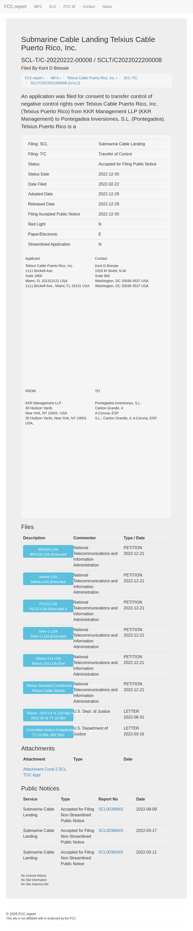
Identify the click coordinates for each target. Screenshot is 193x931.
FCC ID (69, 7)
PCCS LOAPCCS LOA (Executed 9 (48, 606)
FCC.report (15, 6)
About (107, 7)
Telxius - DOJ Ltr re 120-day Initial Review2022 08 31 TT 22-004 (49, 715)
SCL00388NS (111, 809)
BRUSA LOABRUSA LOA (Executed (48, 551)
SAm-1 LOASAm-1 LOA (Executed (48, 633)
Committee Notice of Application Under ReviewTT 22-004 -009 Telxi (49, 732)
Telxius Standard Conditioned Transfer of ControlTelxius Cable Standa (49, 688)
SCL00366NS (111, 830)
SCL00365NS (111, 852)
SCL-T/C (130, 78)
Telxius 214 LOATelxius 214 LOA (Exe (48, 661)
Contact (89, 7)
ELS (52, 7)
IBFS (38, 7)
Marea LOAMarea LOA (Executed (48, 579)
